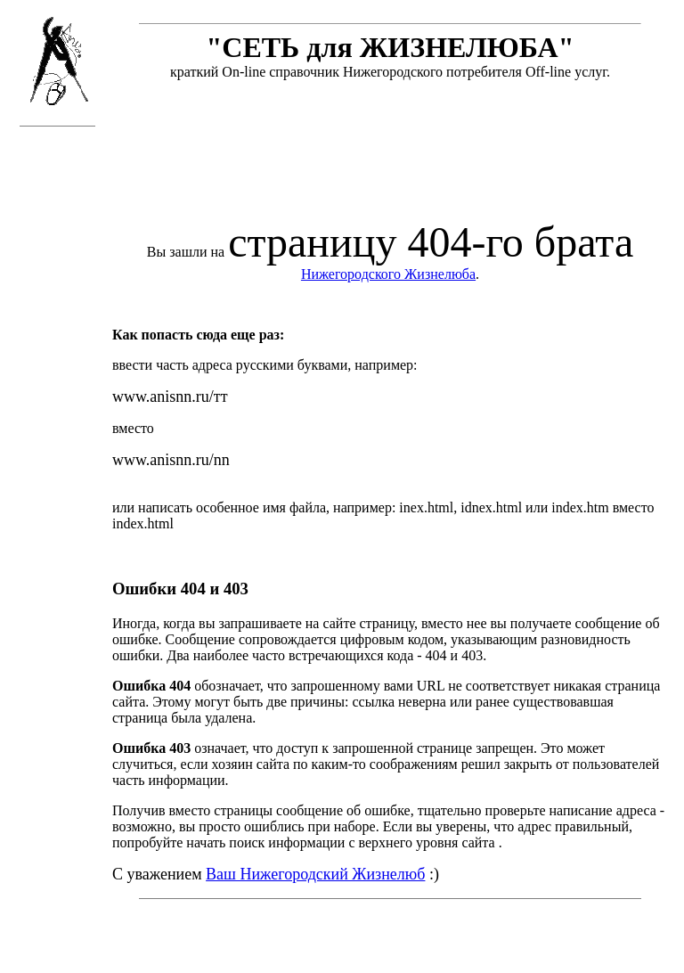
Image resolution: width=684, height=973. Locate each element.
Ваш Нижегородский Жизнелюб (315, 874)
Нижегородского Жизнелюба (388, 274)
